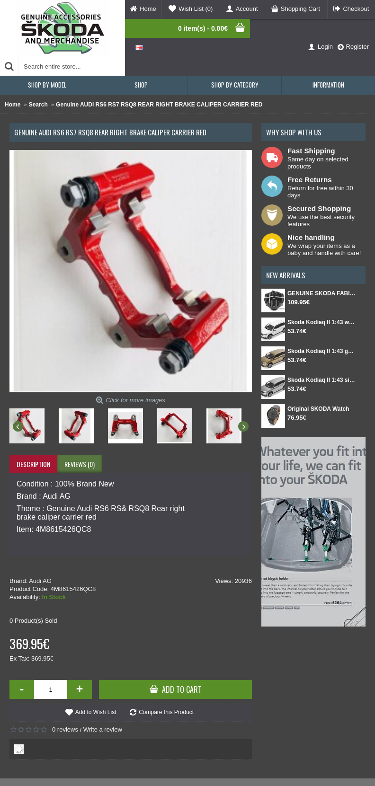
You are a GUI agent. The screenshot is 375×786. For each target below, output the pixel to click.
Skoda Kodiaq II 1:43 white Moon (321, 322)
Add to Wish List (95, 712)
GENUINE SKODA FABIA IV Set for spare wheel (321, 293)
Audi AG (40, 580)
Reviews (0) (79, 464)
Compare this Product (166, 712)
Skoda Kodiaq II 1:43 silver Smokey (321, 380)
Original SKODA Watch (318, 409)
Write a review (102, 729)
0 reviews (65, 729)
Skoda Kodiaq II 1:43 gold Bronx (321, 351)
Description (33, 464)
